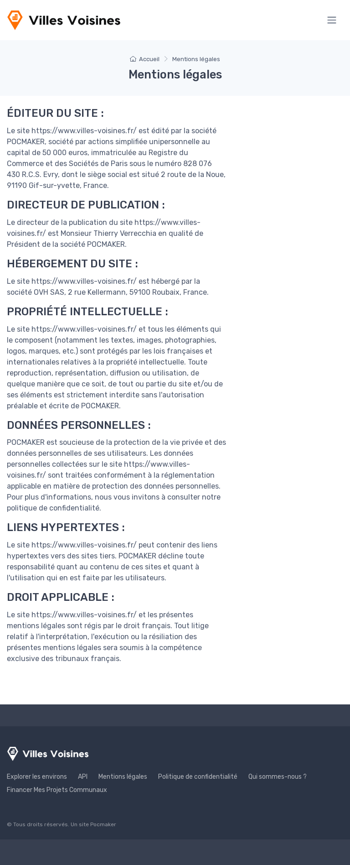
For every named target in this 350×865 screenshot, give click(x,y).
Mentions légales (122, 777)
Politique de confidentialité (197, 777)
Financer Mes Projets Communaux (57, 790)
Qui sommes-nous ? (277, 777)
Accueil (145, 59)
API (83, 777)
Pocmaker (103, 824)
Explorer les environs (37, 777)
